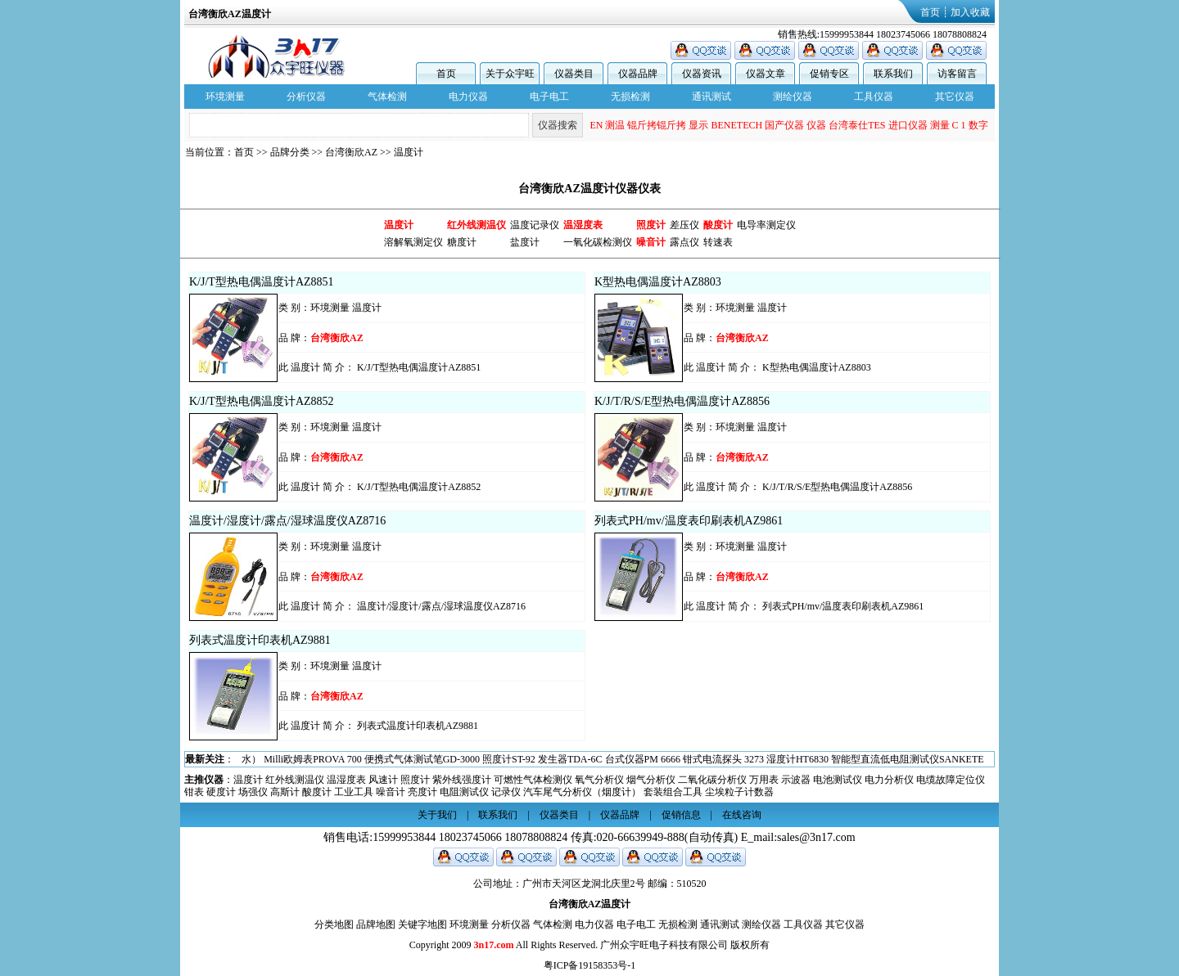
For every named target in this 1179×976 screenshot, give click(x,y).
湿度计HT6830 (797, 759)
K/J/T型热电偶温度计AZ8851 (261, 282)
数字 (978, 125)
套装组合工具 (673, 792)
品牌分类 (289, 152)
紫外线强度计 (461, 779)
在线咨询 (741, 815)
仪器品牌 (637, 73)
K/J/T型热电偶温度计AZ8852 (261, 401)
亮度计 (422, 792)
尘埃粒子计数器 (739, 792)
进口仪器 (908, 125)
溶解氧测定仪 (413, 242)
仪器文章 (765, 73)
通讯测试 (711, 96)
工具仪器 (873, 96)
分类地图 (334, 924)
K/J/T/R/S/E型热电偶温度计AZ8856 (682, 401)
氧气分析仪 (599, 779)
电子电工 (549, 96)
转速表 (718, 242)
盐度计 (525, 242)
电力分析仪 (889, 779)
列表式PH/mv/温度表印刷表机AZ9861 (688, 521)
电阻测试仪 (464, 792)
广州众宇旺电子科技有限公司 (664, 945)
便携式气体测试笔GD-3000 (422, 759)
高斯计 (285, 792)
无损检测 (630, 96)
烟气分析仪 (650, 779)
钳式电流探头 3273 (723, 759)
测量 (940, 125)
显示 (698, 125)
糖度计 (462, 242)
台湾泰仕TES (857, 125)
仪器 (816, 125)
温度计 (408, 152)
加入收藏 (970, 12)
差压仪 (684, 225)
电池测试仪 (837, 779)
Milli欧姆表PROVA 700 (312, 759)
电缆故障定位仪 (950, 779)
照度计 (415, 779)
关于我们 (437, 815)
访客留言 (957, 73)
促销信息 (681, 815)
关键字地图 (422, 924)
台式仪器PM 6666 (642, 759)
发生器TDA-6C (570, 759)
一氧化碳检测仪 (597, 242)
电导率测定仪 (766, 225)
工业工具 (353, 792)
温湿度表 (346, 779)
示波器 (796, 779)
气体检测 (387, 96)
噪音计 (390, 792)
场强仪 (253, 792)
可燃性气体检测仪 (533, 779)
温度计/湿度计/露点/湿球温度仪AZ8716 (287, 521)
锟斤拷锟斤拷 (656, 125)
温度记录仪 (534, 225)
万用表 (764, 779)
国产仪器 (784, 125)
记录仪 (506, 792)
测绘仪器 (792, 96)
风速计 (383, 779)
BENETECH (736, 125)
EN (596, 125)
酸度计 (317, 792)
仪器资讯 (701, 73)
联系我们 (893, 73)
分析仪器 (306, 96)
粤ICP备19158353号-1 (590, 965)
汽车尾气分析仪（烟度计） (582, 792)
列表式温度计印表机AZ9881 (260, 640)
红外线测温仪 (294, 779)
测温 (615, 125)
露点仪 (684, 242)
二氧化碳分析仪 (712, 779)
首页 (930, 12)
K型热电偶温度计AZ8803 (657, 282)
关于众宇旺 (510, 73)
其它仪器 (954, 96)
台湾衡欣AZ (351, 152)
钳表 (194, 792)
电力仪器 (468, 96)
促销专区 (829, 73)
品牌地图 (375, 924)
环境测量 (225, 96)
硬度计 (221, 792)
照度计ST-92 (508, 759)
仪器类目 (574, 73)
